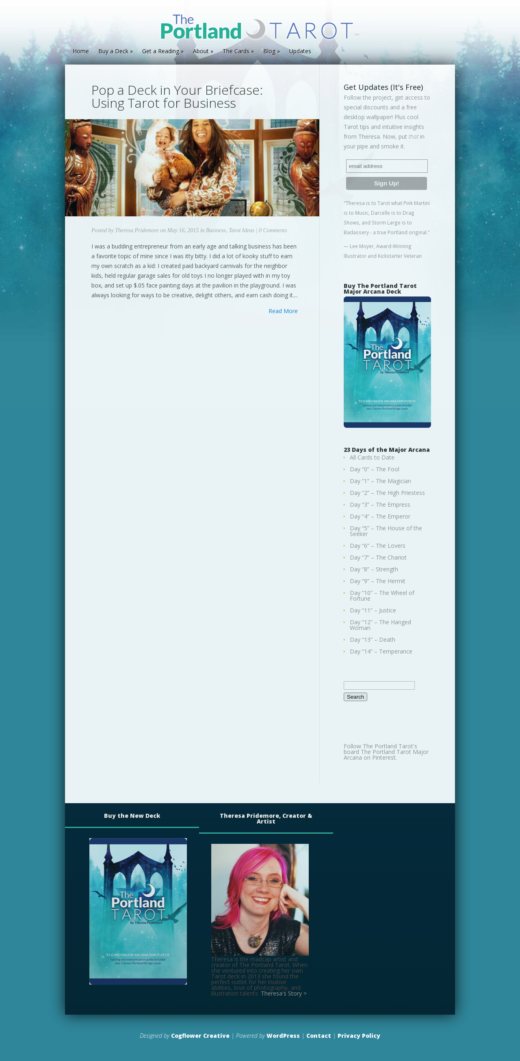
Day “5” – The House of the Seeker (386, 531)
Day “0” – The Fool (374, 469)
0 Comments (273, 230)
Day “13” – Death (372, 639)
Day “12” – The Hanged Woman (380, 625)
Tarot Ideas (241, 230)
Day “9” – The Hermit (377, 581)
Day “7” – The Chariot (378, 557)
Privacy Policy (359, 1035)
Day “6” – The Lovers (377, 545)
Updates (300, 51)
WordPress (283, 1035)
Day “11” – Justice (373, 610)
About (201, 51)
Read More (283, 311)
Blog (269, 51)
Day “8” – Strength (374, 569)
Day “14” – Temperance (381, 651)
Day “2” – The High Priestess (387, 493)
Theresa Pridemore (136, 230)
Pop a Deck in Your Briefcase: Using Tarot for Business (177, 96)
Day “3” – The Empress (380, 504)
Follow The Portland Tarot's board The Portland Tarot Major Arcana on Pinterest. (386, 751)
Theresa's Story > (284, 993)
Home (81, 51)
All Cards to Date (372, 457)
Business (216, 230)
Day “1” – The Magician (380, 481)
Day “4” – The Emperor (380, 516)
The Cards (236, 51)
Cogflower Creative (200, 1035)
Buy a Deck (113, 51)
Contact (318, 1035)
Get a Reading (160, 51)
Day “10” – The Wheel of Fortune (382, 595)
